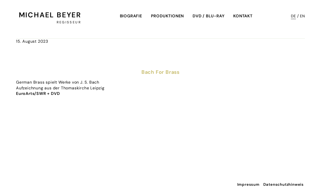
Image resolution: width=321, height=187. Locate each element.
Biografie (131, 16)
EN (302, 16)
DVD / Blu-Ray (208, 16)
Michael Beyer (50, 15)
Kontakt (243, 16)
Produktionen (167, 16)
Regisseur (69, 22)
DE (293, 16)
